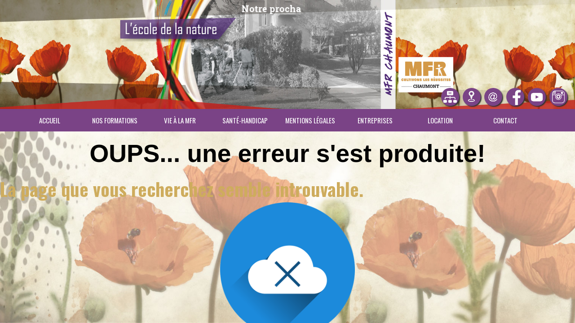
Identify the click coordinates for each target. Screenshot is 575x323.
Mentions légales (310, 120)
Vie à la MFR (180, 120)
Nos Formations (114, 120)
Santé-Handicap (245, 120)
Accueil (49, 120)
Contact (505, 120)
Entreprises (375, 120)
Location (440, 120)
